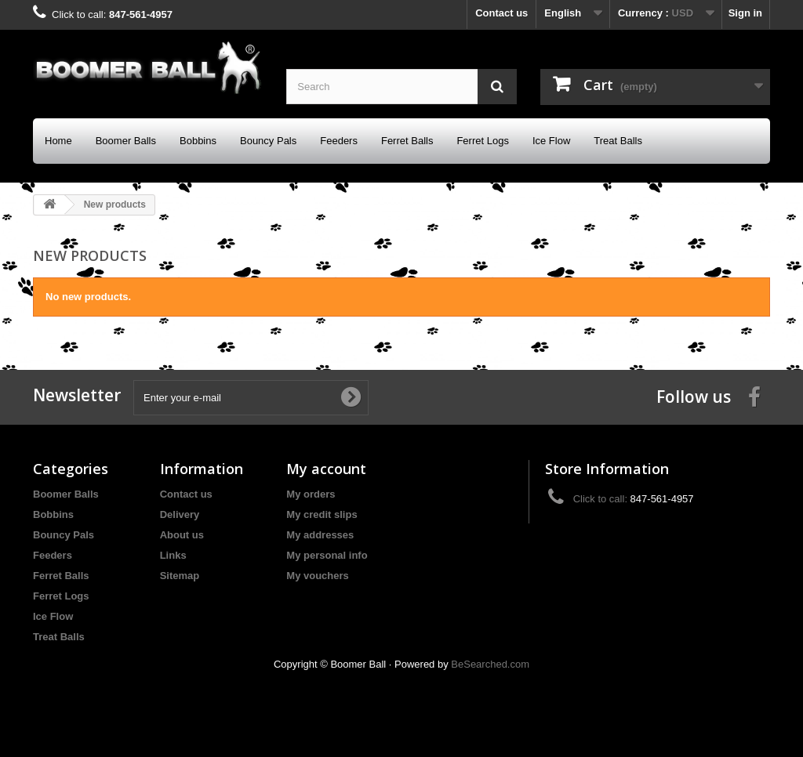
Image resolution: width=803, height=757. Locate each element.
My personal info (326, 555)
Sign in (745, 13)
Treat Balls (618, 141)
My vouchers (317, 575)
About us (182, 535)
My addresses (320, 535)
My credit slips (321, 514)
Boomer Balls (126, 141)
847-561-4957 (141, 14)
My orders (310, 494)
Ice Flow (551, 141)
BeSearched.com (490, 664)
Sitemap (180, 575)
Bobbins (198, 141)
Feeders (339, 141)
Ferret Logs (482, 141)
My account (326, 468)
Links (173, 555)
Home (58, 141)
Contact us (501, 13)
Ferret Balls (407, 141)
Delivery (180, 514)
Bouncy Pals (268, 141)
